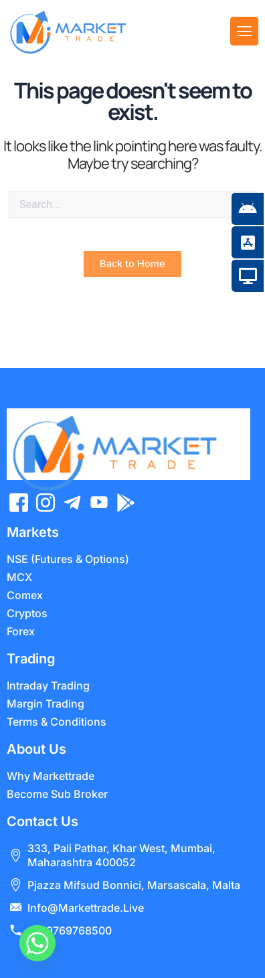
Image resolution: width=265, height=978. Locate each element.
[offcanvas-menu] (244, 31)
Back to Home (132, 284)
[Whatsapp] (37, 943)
